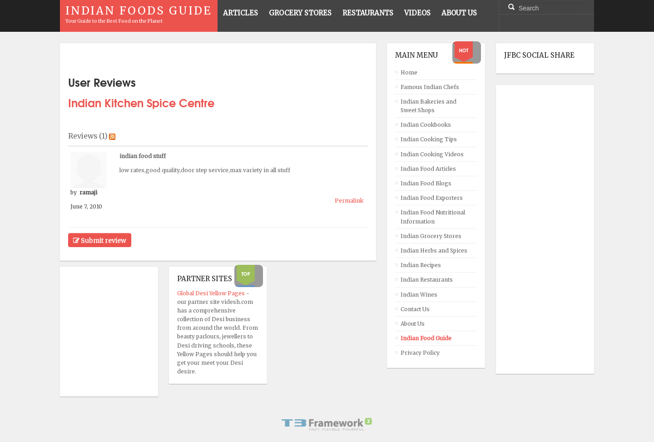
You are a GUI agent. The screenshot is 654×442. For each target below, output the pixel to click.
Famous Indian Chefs (430, 87)
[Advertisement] (540, 229)
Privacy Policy (420, 352)
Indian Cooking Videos (432, 154)
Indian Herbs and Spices (434, 250)
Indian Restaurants (427, 279)
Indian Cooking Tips (429, 139)
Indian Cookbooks (426, 124)
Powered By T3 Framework (327, 424)
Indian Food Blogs (426, 183)
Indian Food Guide (426, 338)
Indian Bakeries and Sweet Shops (428, 106)
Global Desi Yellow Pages (211, 293)
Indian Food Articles (428, 168)
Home (409, 72)
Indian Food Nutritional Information (433, 216)
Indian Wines (419, 294)
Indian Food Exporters (432, 197)
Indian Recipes (421, 265)
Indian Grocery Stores (431, 236)
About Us (413, 323)
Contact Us (415, 309)
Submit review (99, 240)
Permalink (349, 200)
